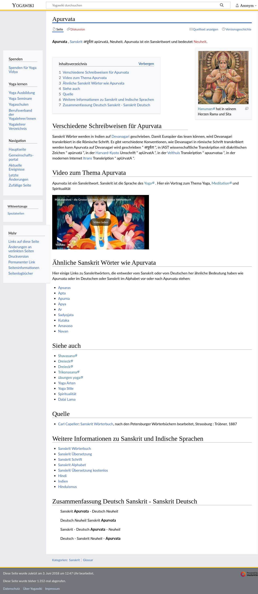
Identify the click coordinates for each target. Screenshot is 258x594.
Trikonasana (67, 372)
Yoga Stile (66, 388)
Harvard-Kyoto (107, 152)
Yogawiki (23, 5)
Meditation (220, 183)
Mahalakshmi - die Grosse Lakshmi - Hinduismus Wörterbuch (93, 199)
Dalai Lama (66, 399)
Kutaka (63, 320)
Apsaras (64, 287)
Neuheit (200, 41)
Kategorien (59, 560)
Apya (62, 304)
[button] (100, 222)
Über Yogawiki (32, 588)
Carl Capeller (68, 424)
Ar (60, 309)
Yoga (148, 183)
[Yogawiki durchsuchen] (138, 5)
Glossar (88, 560)
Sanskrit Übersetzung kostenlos (83, 470)
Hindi (62, 475)
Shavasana (66, 355)
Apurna (64, 298)
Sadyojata (65, 315)
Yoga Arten (66, 383)
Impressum (52, 588)
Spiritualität (67, 394)
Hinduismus (67, 486)
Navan (63, 331)
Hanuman (205, 109)
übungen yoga (69, 377)
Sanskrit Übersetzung (75, 454)
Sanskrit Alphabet (72, 465)
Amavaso (65, 325)
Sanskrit (76, 41)
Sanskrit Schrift (70, 459)
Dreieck (64, 361)
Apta (62, 293)
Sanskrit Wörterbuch (96, 424)
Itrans (87, 158)
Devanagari (120, 136)
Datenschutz (11, 588)
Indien (63, 481)
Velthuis (173, 152)
